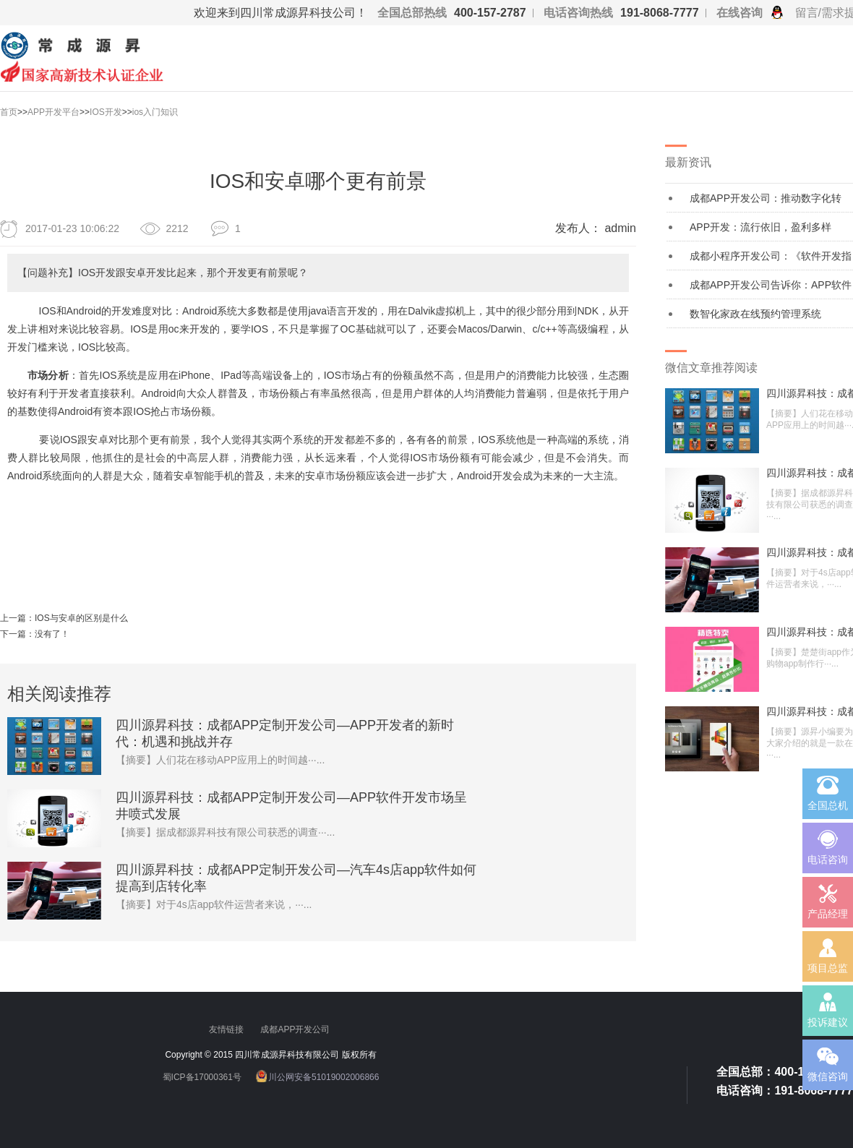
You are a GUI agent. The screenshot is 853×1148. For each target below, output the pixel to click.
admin (620, 228)
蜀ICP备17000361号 (202, 1077)
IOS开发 (106, 112)
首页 (8, 112)
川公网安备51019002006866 (323, 1077)
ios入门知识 (155, 112)
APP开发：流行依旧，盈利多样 (760, 227)
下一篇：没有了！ (34, 634)
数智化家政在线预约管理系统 (755, 314)
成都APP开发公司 (296, 1029)
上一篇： (17, 618)
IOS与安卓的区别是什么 (81, 618)
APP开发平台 (53, 112)
